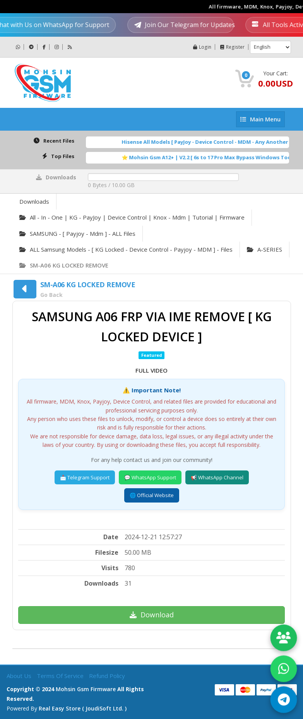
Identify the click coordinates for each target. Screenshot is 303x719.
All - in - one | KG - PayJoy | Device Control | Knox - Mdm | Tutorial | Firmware (132, 217)
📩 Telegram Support (85, 477)
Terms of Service (61, 676)
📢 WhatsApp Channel (217, 477)
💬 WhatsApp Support (150, 477)
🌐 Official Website (152, 495)
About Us (20, 676)
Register (233, 47)
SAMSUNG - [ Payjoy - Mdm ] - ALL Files (77, 233)
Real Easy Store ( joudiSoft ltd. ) (83, 708)
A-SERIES (264, 249)
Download (152, 614)
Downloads (34, 201)
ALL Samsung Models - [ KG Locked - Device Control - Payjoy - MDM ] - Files (126, 249)
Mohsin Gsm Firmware (86, 689)
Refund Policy (107, 676)
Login (202, 47)
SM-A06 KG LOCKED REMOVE (63, 265)
